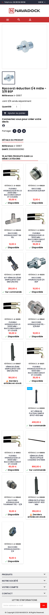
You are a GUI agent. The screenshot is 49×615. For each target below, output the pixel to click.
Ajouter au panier (14, 113)
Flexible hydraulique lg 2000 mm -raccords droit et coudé (12, 326)
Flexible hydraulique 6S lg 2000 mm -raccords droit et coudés (12, 192)
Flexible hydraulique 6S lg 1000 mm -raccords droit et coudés (36, 370)
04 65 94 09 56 (19, 2)
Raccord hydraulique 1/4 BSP (36, 279)
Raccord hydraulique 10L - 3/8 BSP (36, 324)
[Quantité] (17, 106)
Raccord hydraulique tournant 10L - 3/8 (12, 502)
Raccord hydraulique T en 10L (12, 235)
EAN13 (5, 149)
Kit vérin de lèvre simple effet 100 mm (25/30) (12, 279)
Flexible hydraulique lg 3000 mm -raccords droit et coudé (12, 459)
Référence (7, 95)
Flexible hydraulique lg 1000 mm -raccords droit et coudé (36, 237)
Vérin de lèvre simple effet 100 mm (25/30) (12, 368)
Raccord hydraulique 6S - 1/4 (12, 549)
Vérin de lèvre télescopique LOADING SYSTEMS (36, 457)
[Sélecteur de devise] (42, 2)
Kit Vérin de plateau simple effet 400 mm (36, 413)
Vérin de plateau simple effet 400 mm (36, 502)
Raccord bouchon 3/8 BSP (36, 189)
